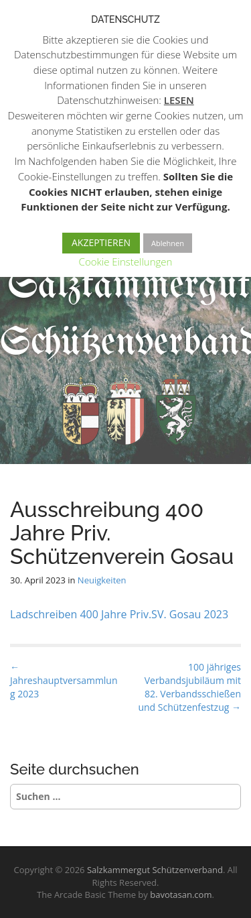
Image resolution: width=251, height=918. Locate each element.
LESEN (179, 100)
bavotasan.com (181, 894)
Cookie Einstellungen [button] (126, 261)
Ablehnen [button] (167, 243)
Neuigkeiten (102, 580)
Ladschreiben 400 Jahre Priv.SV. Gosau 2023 (119, 614)
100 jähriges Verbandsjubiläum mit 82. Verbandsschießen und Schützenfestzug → (189, 687)
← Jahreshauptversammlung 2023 (64, 680)
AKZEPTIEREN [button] (101, 242)
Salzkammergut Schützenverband (155, 870)
